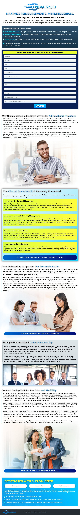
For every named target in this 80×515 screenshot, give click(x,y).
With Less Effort (64, 486)
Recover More (16, 486)
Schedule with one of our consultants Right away (40, 257)
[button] (40, 84)
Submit (40, 106)
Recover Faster (40, 486)
